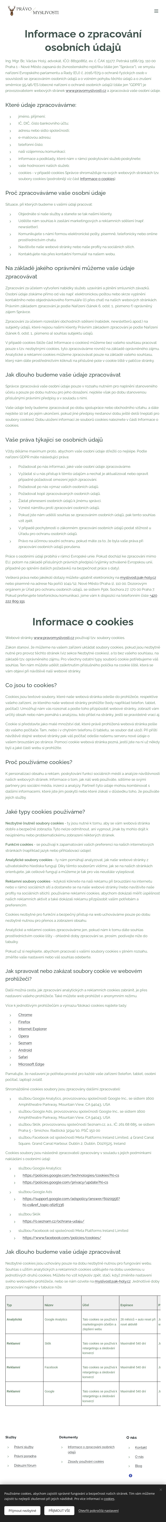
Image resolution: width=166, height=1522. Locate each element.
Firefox (24, 1022)
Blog (138, 1466)
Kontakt (141, 1447)
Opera (23, 1036)
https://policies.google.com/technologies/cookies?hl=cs (71, 1175)
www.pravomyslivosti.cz (86, 90)
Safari (23, 1057)
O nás (139, 1457)
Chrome (25, 1015)
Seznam (25, 1043)
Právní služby (24, 1447)
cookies (109, 1498)
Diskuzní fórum (25, 1465)
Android (25, 1050)
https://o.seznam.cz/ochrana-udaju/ (53, 1221)
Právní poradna (25, 1456)
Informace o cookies (97, 179)
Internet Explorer (32, 1029)
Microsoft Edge (31, 1064)
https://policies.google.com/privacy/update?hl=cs (65, 1182)
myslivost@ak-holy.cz (138, 577)
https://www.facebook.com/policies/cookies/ (62, 1238)
